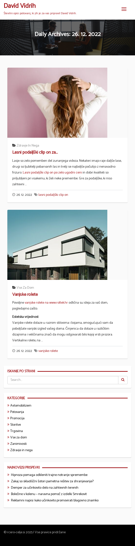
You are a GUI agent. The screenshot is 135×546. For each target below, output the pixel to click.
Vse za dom (25, 288)
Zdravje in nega (28, 146)
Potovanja (17, 412)
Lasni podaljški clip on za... (35, 152)
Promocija (17, 418)
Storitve (15, 425)
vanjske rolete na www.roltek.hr (46, 303)
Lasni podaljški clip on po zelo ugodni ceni (52, 172)
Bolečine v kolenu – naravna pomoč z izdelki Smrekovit (49, 494)
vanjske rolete (48, 351)
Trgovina (16, 431)
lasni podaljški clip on (53, 195)
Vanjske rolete (25, 294)
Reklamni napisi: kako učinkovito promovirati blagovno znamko (54, 500)
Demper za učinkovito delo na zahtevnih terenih (44, 488)
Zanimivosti (18, 444)
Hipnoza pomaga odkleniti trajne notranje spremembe (49, 475)
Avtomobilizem (20, 406)
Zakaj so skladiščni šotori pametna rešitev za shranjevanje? (52, 481)
